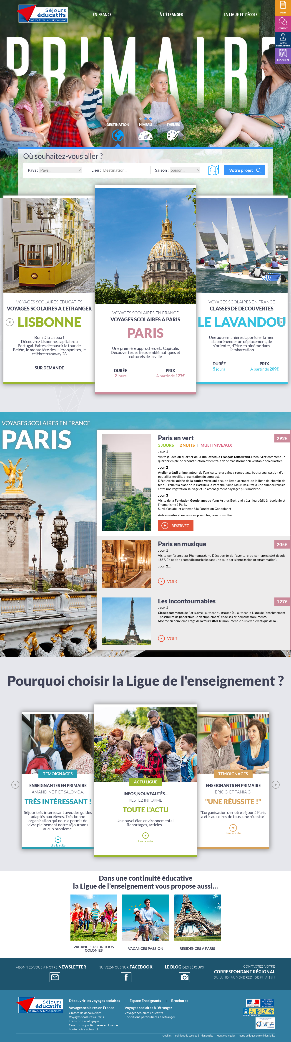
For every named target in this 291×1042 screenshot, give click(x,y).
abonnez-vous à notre (51, 973)
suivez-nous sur (126, 973)
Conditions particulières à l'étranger (150, 1017)
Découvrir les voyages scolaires (94, 1000)
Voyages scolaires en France (91, 1008)
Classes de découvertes (85, 1013)
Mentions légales (226, 1035)
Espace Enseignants (145, 1000)
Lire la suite (57, 845)
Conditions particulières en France (93, 1025)
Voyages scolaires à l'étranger (148, 1008)
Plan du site (207, 1035)
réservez (180, 525)
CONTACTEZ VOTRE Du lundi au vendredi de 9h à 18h (244, 971)
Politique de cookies (186, 1035)
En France (102, 15)
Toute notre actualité (83, 1029)
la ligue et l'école (240, 15)
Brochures (179, 1000)
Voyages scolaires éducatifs (144, 1013)
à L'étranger (171, 15)
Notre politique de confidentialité (257, 1035)
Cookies (167, 1035)
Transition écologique (84, 1021)
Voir (172, 581)
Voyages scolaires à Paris (86, 1017)
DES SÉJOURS (184, 973)
